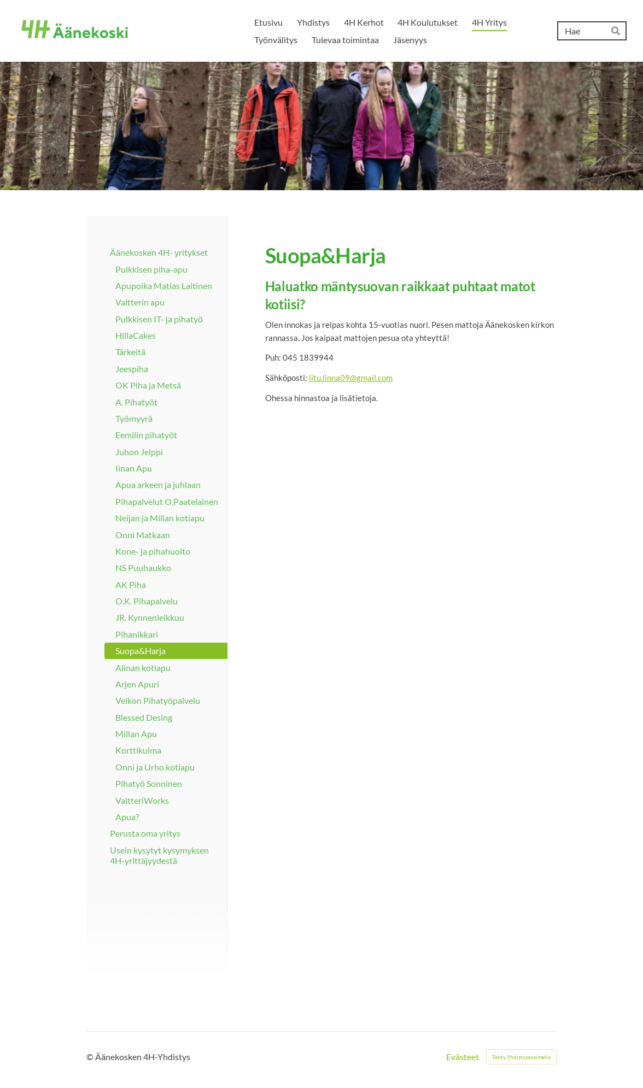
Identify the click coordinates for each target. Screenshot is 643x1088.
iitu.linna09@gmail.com (351, 378)
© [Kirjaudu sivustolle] (90, 1056)
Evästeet (462, 1056)
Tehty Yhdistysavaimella (521, 1057)
